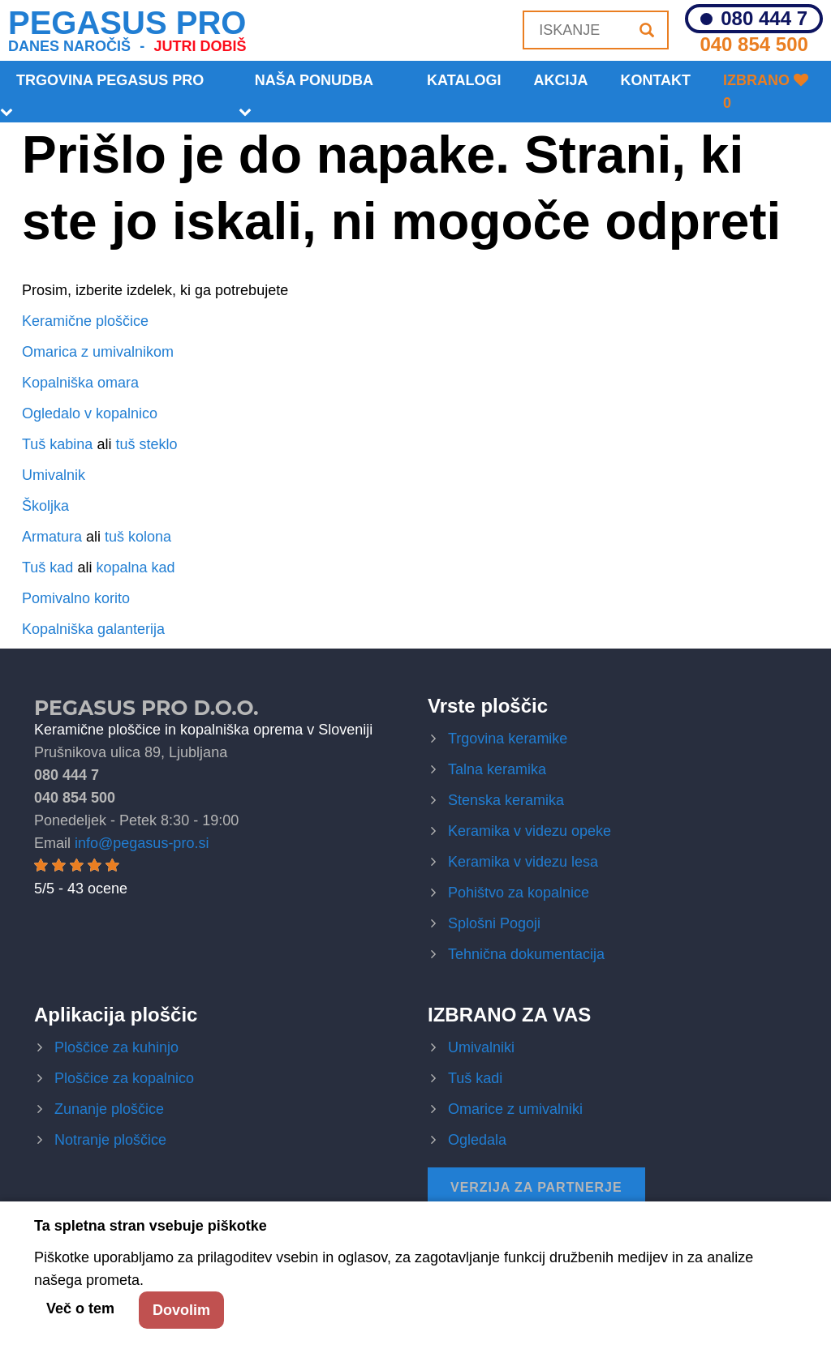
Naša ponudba (314, 80)
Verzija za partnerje (536, 1187)
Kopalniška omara (80, 383)
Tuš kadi (475, 1078)
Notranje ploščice (110, 1140)
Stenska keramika (506, 800)
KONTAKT (655, 80)
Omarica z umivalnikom (98, 352)
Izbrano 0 (765, 91)
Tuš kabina (57, 444)
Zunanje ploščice (109, 1109)
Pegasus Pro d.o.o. (146, 708)
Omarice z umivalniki (515, 1109)
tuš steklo (146, 444)
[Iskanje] (647, 30)
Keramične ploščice (85, 321)
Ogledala (477, 1140)
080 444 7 (764, 18)
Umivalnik (53, 475)
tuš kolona (138, 537)
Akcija (560, 80)
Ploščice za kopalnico (124, 1078)
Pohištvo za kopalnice (518, 892)
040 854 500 (753, 44)
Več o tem (80, 1308)
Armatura (52, 537)
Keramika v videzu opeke (529, 831)
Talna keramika (497, 769)
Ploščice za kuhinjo (116, 1047)
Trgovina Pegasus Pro (110, 80)
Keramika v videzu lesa (523, 862)
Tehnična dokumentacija (526, 954)
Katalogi (464, 80)
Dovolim (181, 1310)
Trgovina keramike (507, 738)
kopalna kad (135, 567)
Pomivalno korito (76, 598)
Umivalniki (481, 1047)
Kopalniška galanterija (93, 629)
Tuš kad (47, 567)
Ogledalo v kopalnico (89, 413)
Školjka (45, 506)
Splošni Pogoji (494, 923)
